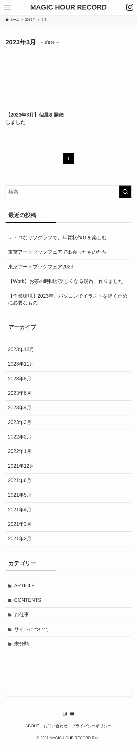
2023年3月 (19, 422)
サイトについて (31, 629)
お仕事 (21, 614)
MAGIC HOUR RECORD (68, 7)
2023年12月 (21, 349)
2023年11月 (21, 364)
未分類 (21, 643)
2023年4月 (19, 407)
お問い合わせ (56, 726)
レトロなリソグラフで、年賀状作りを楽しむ (57, 237)
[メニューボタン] (7, 7)
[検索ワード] (69, 191)
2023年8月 (19, 378)
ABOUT (32, 726)
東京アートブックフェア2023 (40, 266)
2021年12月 (21, 466)
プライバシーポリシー (92, 726)
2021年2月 (19, 538)
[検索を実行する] (125, 191)
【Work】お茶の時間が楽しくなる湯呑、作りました (65, 281)
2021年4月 (19, 509)
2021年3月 (19, 524)
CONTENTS (27, 600)
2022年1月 (19, 451)
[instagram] (65, 714)
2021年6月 (19, 480)
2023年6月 (19, 393)
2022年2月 (19, 436)
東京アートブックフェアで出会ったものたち (57, 252)
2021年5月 (19, 495)
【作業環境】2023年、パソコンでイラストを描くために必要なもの (68, 299)
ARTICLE (24, 585)
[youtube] (72, 714)
